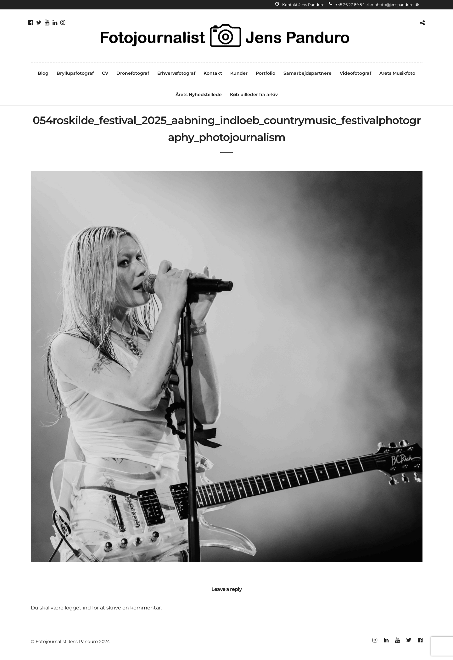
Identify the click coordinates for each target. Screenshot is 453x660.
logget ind (78, 608)
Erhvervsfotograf (176, 73)
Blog (43, 73)
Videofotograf (355, 73)
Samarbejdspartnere (307, 73)
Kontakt (213, 73)
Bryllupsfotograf (75, 73)
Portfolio (265, 73)
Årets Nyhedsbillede (199, 94)
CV (105, 73)
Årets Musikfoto (397, 73)
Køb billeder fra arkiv (254, 94)
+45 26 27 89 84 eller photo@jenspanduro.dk (374, 4)
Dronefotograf (132, 73)
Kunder (239, 73)
